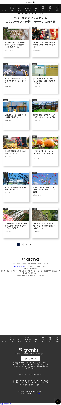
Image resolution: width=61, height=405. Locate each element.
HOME (4, 10)
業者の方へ (43, 8)
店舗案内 (36, 9)
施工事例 (19, 9)
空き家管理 (50, 8)
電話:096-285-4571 (21, 266)
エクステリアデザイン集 (28, 8)
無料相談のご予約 (30, 359)
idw (39, 393)
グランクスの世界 (12, 8)
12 (37, 244)
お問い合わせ (57, 8)
